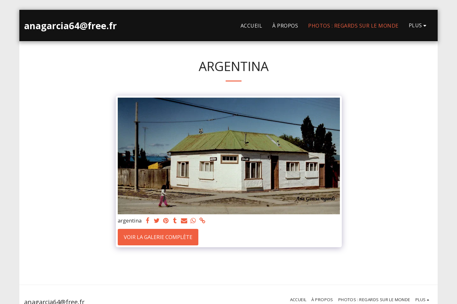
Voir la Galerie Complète (158, 237)
